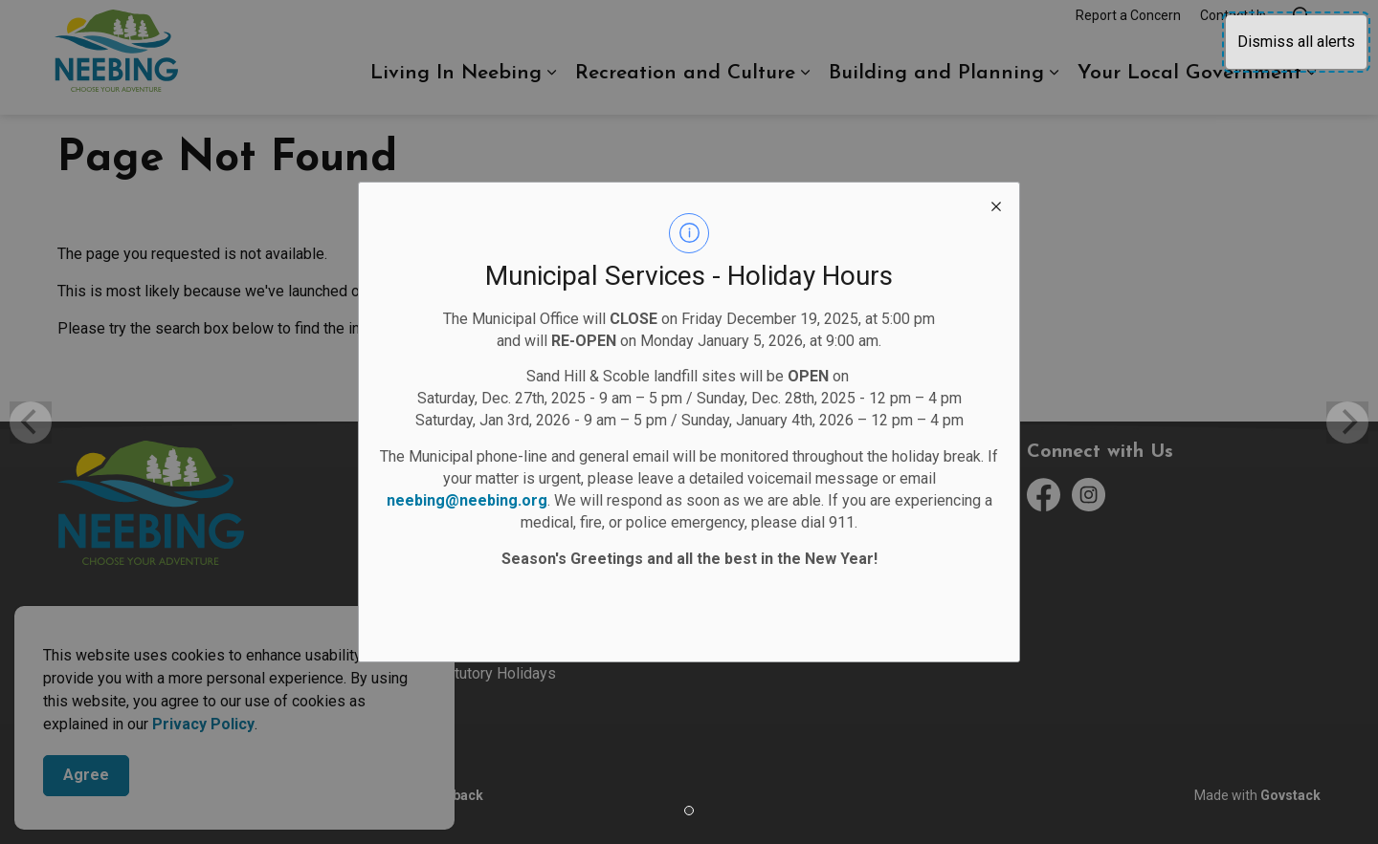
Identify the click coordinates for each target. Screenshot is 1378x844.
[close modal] (996, 205)
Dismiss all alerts (1296, 41)
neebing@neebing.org (467, 500)
